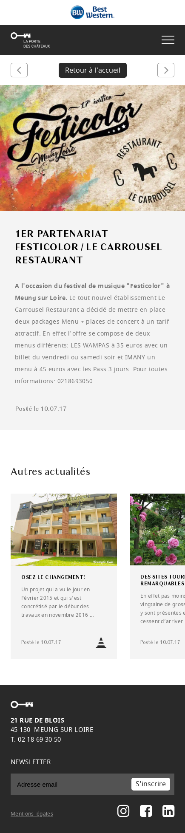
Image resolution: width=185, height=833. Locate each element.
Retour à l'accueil (92, 70)
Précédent (19, 70)
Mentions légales (32, 814)
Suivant (165, 70)
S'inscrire (151, 784)
